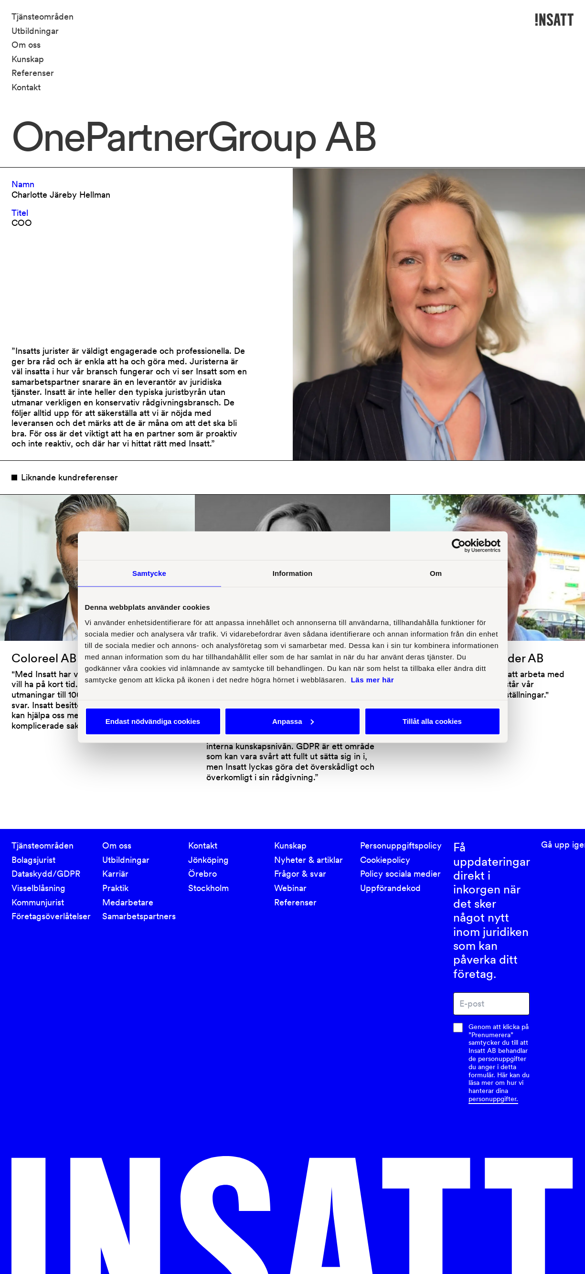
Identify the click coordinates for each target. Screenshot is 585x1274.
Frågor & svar (300, 874)
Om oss (26, 45)
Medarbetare (127, 902)
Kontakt (26, 87)
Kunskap (27, 59)
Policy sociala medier (400, 874)
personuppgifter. (493, 1099)
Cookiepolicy (385, 860)
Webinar (290, 888)
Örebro (202, 874)
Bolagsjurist (33, 860)
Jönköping (208, 860)
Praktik (115, 888)
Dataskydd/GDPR (45, 874)
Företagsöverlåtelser (51, 916)
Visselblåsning (38, 888)
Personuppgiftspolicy (401, 845)
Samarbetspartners (139, 916)
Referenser (32, 73)
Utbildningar (35, 31)
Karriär (115, 874)
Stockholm (208, 888)
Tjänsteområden (42, 16)
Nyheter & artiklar (308, 860)
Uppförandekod (390, 888)
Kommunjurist (37, 902)
